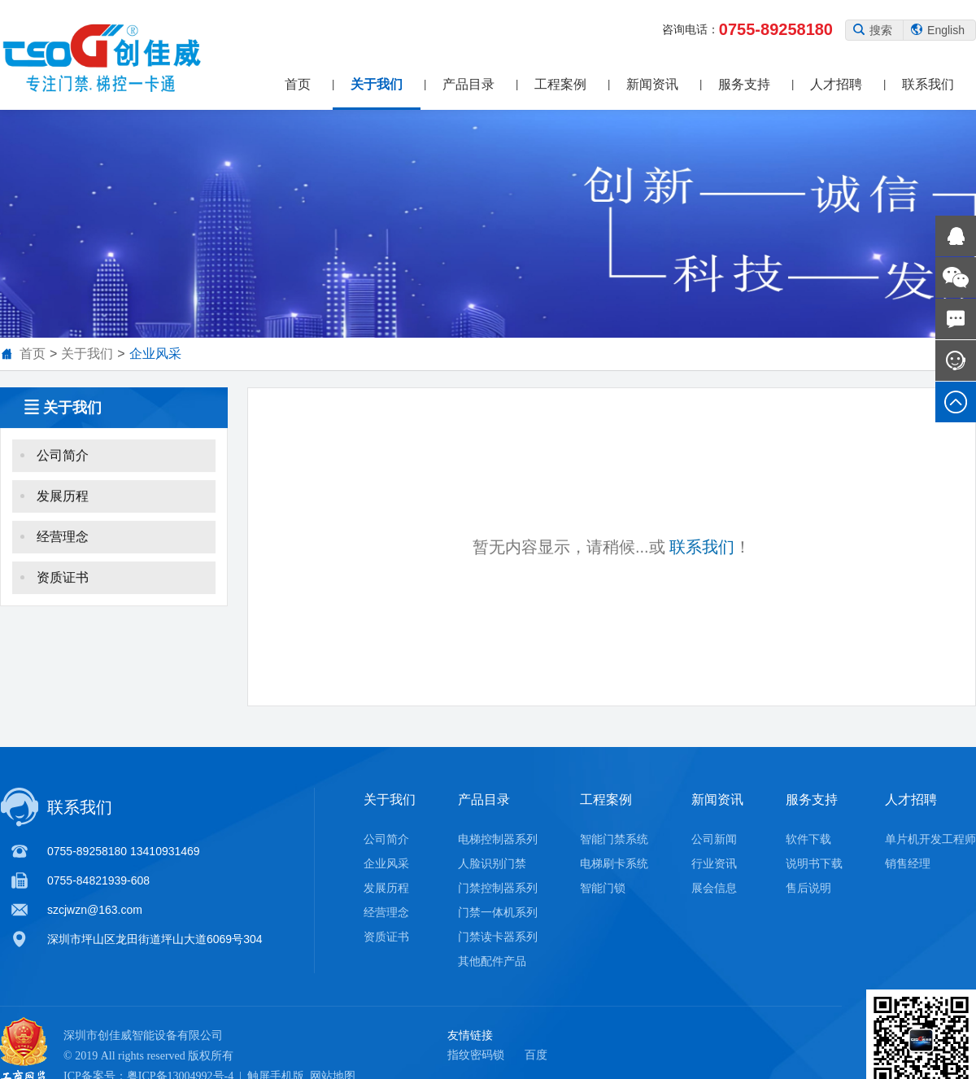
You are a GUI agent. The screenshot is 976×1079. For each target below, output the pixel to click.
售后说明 (808, 887)
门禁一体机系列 (498, 912)
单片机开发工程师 (930, 838)
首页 (298, 84)
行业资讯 (714, 863)
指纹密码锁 (475, 1054)
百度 (536, 1054)
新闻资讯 (652, 84)
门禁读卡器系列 (498, 936)
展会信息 (714, 887)
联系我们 (928, 84)
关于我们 (377, 84)
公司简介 (111, 463)
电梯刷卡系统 (614, 863)
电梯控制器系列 (498, 838)
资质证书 (111, 585)
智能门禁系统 (614, 838)
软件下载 (808, 838)
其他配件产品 (492, 961)
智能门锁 (602, 887)
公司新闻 (714, 838)
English (938, 30)
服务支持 (744, 84)
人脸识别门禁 (492, 863)
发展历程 (111, 504)
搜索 (872, 30)
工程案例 (560, 84)
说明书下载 (814, 863)
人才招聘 (836, 84)
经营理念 (111, 545)
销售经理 (907, 863)
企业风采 (155, 353)
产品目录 (468, 84)
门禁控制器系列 (498, 887)
